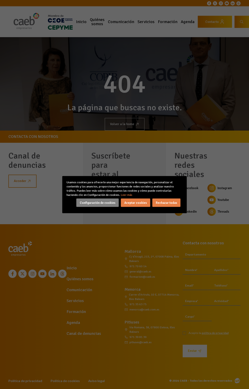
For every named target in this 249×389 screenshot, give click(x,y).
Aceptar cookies (135, 202)
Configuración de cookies (97, 202)
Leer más (126, 194)
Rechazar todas (166, 202)
